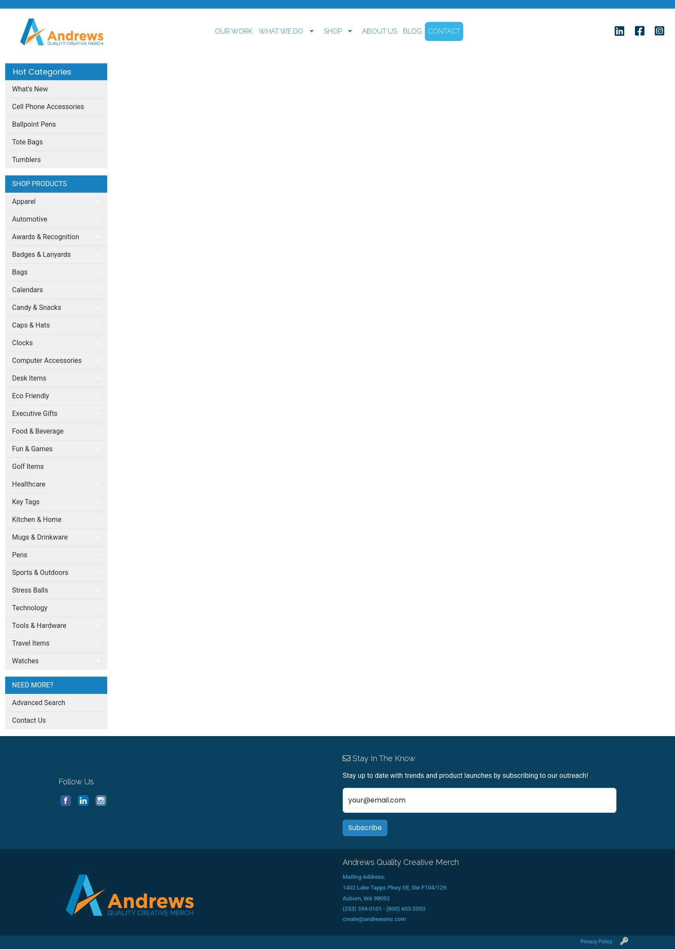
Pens (20, 555)
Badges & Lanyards (41, 254)
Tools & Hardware (39, 625)
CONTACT (444, 31)
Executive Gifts (35, 413)
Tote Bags (27, 142)
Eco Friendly (30, 396)
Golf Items (28, 466)
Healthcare (28, 484)
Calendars (27, 290)
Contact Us (29, 720)
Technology (29, 608)
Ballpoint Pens (34, 124)
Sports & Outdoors (40, 572)
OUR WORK (234, 31)
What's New (30, 89)
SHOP (333, 31)
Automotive (29, 219)
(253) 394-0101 (362, 908)
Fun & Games (32, 449)
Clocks (22, 343)
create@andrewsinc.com (374, 919)
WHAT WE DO (281, 31)
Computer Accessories (47, 360)
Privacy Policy (596, 942)
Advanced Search (38, 703)
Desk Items (29, 378)
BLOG (412, 31)
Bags (20, 272)
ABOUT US (379, 31)
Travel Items (31, 643)
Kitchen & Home (37, 519)
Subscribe (365, 828)
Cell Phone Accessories (48, 107)
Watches (25, 661)
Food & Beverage (38, 431)
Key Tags (26, 502)
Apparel (24, 201)
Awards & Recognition (45, 237)
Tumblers (26, 160)
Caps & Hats (31, 325)
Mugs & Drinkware (40, 537)
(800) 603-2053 (405, 908)
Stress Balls (30, 590)
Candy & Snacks (36, 307)
